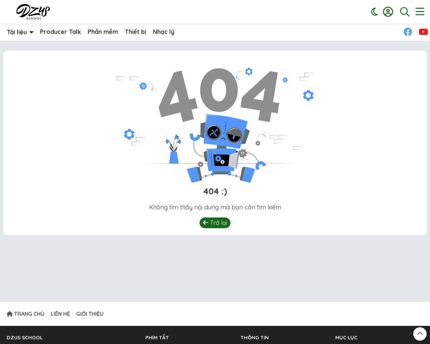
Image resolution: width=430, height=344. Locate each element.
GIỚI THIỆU (89, 313)
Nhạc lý (163, 32)
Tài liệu (17, 32)
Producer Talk (60, 32)
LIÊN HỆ (60, 313)
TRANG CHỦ (25, 313)
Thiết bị (135, 32)
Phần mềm (103, 32)
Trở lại (215, 223)
